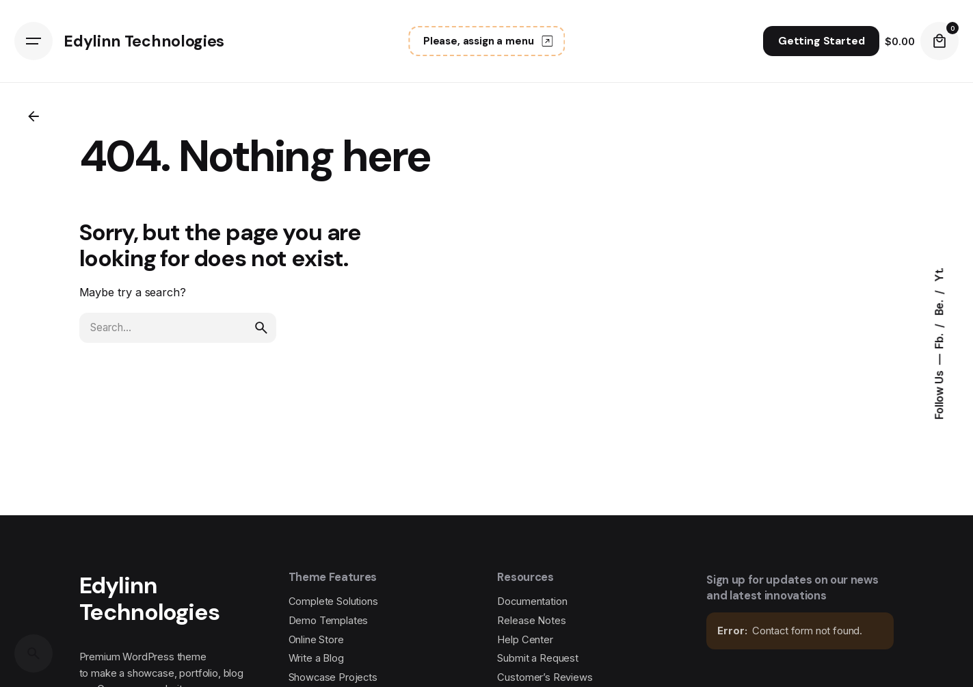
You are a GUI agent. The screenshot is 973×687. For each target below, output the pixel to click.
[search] (261, 328)
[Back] (33, 116)
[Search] (33, 653)
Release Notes (531, 620)
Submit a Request (537, 658)
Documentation (532, 601)
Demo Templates (329, 620)
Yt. (939, 275)
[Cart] (939, 41)
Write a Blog (316, 658)
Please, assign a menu (489, 41)
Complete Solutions (333, 601)
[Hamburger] (33, 41)
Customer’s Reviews (544, 677)
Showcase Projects (333, 677)
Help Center (524, 640)
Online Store (316, 640)
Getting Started (821, 41)
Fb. (939, 339)
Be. (939, 306)
